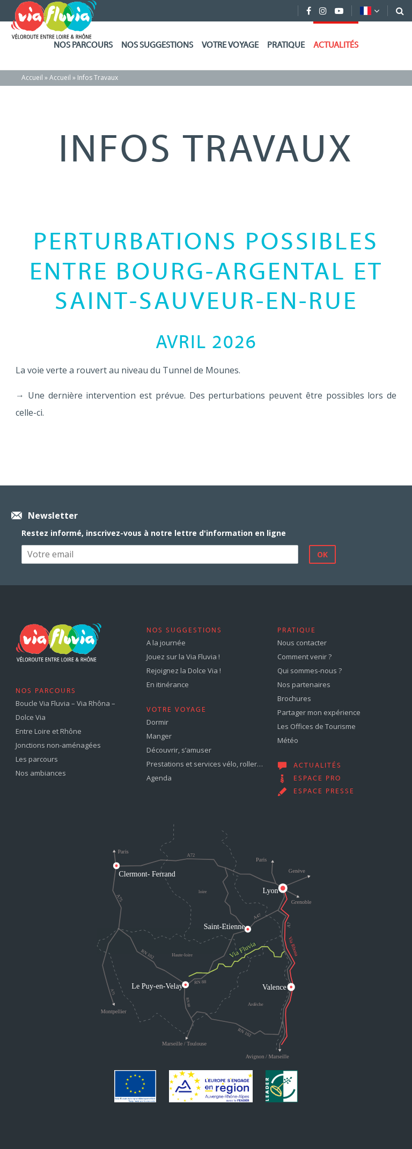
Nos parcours (83, 45)
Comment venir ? (304, 656)
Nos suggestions (157, 45)
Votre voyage (230, 45)
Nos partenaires (303, 684)
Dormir (157, 722)
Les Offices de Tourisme (316, 726)
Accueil (32, 77)
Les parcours (37, 759)
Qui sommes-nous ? (309, 670)
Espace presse (324, 792)
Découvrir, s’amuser (178, 750)
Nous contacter (302, 642)
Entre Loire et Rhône (49, 731)
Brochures (294, 698)
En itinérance (167, 684)
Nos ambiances (41, 773)
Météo (287, 740)
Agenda (159, 778)
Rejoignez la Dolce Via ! (183, 670)
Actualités (335, 45)
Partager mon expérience (318, 712)
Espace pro (317, 779)
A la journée (166, 642)
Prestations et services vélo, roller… (204, 764)
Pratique (286, 45)
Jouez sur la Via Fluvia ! (183, 656)
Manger (159, 736)
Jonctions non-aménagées (58, 745)
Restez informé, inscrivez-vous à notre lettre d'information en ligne (153, 533)
